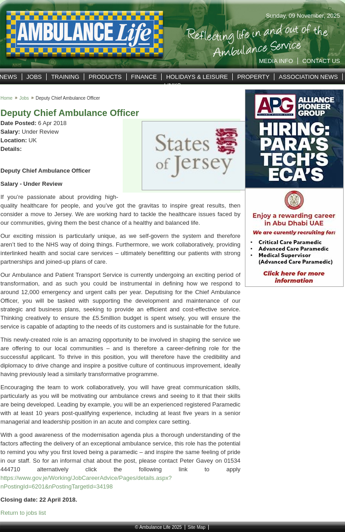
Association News (308, 76)
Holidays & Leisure (197, 76)
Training (65, 76)
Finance (144, 76)
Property (253, 76)
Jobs (34, 76)
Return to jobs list (23, 512)
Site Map (196, 527)
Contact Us (321, 61)
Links (172, 85)
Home (6, 98)
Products (105, 76)
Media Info (276, 61)
